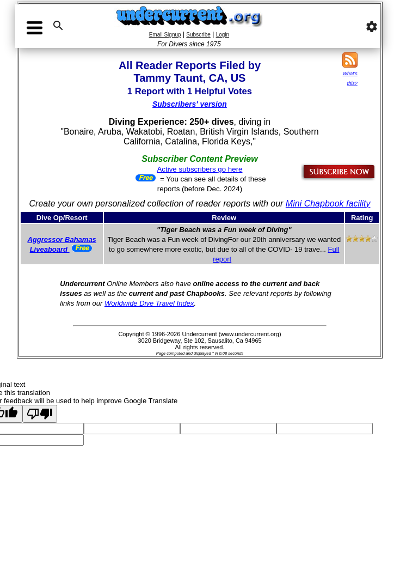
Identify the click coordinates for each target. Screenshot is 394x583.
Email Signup (165, 35)
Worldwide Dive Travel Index (149, 303)
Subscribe (198, 35)
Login (222, 35)
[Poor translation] (39, 414)
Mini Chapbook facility (328, 203)
